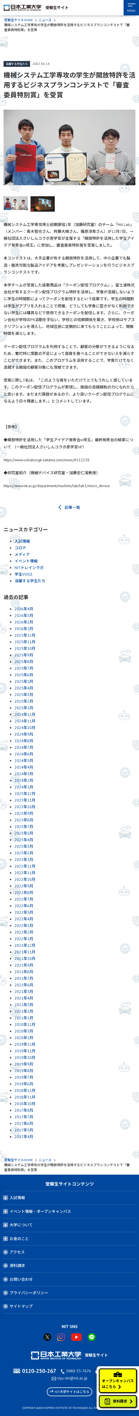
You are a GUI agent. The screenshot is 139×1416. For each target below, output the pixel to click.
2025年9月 (24, 655)
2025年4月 (24, 688)
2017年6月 (24, 1123)
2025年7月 (24, 668)
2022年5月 (24, 912)
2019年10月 (25, 1057)
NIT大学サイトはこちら (69, 1391)
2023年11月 (25, 800)
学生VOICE (23, 574)
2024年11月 (25, 721)
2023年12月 (25, 793)
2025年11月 (25, 641)
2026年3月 (24, 615)
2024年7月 (24, 747)
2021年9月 (24, 965)
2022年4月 (24, 919)
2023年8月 (24, 820)
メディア (22, 554)
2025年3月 (24, 694)
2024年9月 (24, 734)
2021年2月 (24, 1011)
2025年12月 (25, 635)
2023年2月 (24, 853)
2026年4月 (24, 608)
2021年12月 (25, 945)
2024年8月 (24, 740)
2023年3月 (24, 846)
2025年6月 (24, 674)
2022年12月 (25, 866)
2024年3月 (24, 773)
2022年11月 (25, 872)
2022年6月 (24, 905)
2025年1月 (24, 707)
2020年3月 (24, 1031)
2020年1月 (24, 1037)
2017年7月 (24, 1116)
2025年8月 (24, 661)
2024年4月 (24, 767)
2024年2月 (24, 780)
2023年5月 (24, 833)
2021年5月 (24, 991)
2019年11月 (25, 1050)
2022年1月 (24, 938)
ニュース (45, 20)
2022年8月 (24, 892)
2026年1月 (24, 628)
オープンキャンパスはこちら (118, 1380)
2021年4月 (24, 998)
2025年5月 (24, 681)
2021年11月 (25, 951)
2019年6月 (24, 1083)
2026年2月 (24, 622)
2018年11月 (25, 1097)
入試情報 (22, 541)
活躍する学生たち (17, 64)
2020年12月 (25, 1024)
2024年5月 (24, 760)
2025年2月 (24, 701)
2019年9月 (24, 1064)
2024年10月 (25, 727)
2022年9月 (24, 886)
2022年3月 (24, 925)
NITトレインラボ (29, 567)
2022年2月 (24, 932)
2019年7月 (24, 1077)
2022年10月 (25, 879)
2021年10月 (25, 958)
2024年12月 (25, 714)
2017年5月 (24, 1130)
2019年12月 (25, 1044)
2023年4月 (24, 839)
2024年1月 (24, 787)
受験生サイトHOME (18, 20)
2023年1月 (24, 859)
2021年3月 (24, 1004)
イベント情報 (26, 561)
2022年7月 (24, 899)
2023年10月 (25, 806)
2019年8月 (24, 1070)
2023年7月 (24, 826)
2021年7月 (24, 978)
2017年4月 (24, 1136)
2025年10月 (25, 648)
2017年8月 (24, 1110)
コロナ (20, 547)
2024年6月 (24, 754)
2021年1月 (24, 1017)
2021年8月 (24, 971)
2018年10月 (25, 1103)
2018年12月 (25, 1090)
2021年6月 (24, 984)
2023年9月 (24, 813)
